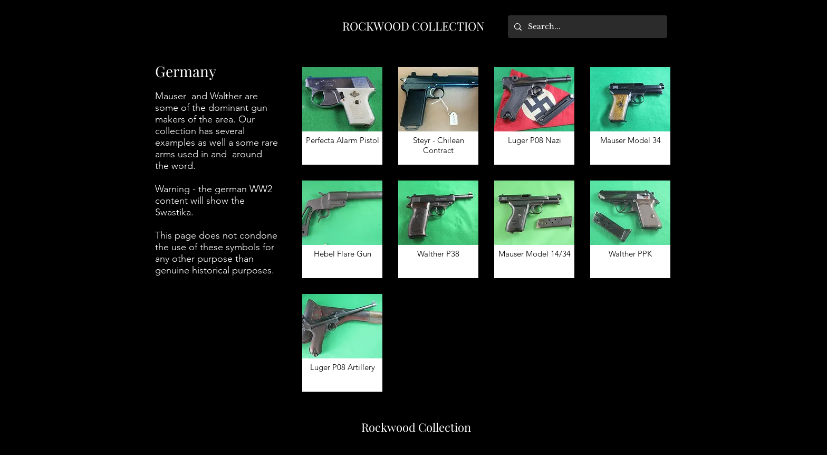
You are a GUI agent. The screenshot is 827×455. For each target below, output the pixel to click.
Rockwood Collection (416, 427)
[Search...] (586, 26)
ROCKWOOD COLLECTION (413, 26)
